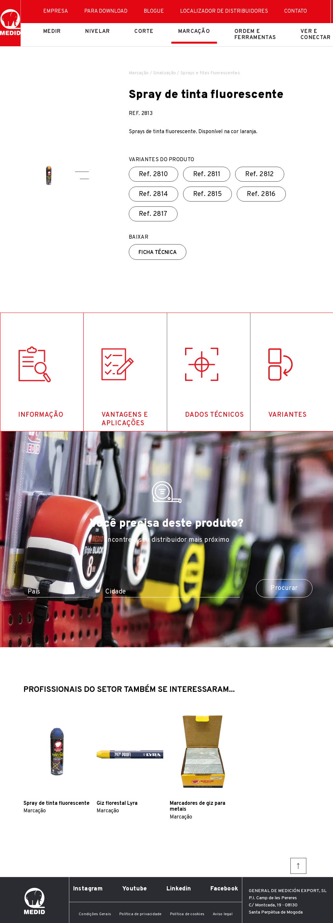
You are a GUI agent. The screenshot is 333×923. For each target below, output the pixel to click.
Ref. (153, 174)
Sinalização (164, 73)
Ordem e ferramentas (255, 34)
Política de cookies (187, 914)
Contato (295, 11)
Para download (105, 11)
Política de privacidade (140, 914)
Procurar (284, 588)
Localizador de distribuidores (224, 11)
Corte (143, 31)
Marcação (194, 31)
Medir (52, 31)
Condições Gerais (95, 914)
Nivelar (97, 31)
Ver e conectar (315, 34)
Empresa (55, 11)
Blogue (154, 11)
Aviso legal (223, 914)
